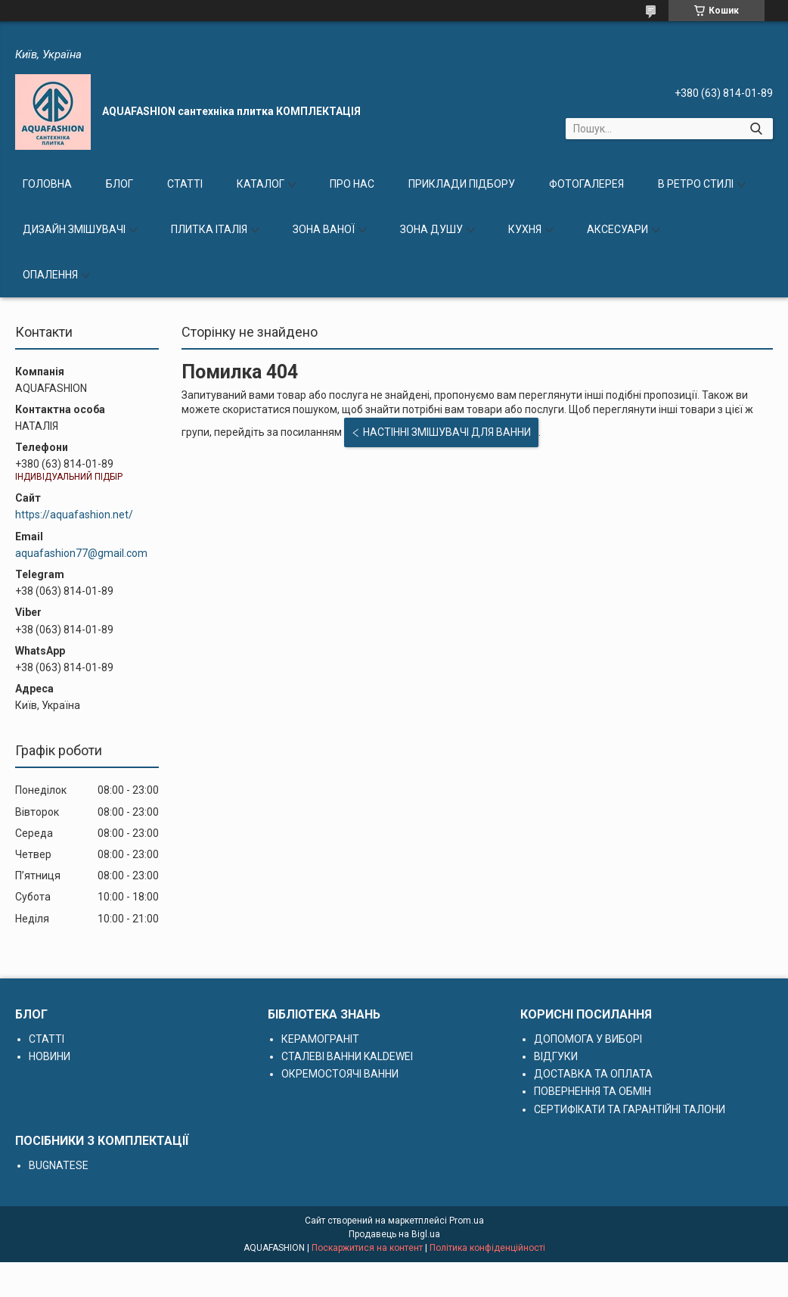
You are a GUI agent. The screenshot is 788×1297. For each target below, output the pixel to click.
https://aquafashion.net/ (74, 515)
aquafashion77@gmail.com (81, 553)
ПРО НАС (352, 184)
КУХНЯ (524, 229)
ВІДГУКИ (556, 1056)
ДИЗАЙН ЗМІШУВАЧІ (74, 229)
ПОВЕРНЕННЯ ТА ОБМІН (592, 1091)
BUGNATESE (58, 1165)
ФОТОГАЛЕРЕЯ (586, 184)
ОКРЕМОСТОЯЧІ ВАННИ (340, 1074)
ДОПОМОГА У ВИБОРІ (588, 1039)
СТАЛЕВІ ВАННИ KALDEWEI (347, 1056)
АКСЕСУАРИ (617, 229)
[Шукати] (756, 128)
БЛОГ (119, 184)
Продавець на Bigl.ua (394, 1234)
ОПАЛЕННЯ (50, 275)
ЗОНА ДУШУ (431, 229)
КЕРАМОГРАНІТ (320, 1039)
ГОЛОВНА (47, 184)
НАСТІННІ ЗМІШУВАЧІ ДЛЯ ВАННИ (447, 432)
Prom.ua (466, 1220)
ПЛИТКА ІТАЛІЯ (209, 229)
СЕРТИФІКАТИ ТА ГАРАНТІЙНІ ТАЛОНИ (629, 1109)
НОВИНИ (49, 1056)
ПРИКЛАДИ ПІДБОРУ (461, 184)
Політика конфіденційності (487, 1248)
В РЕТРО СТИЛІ (696, 184)
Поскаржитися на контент (367, 1248)
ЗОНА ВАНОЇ (324, 229)
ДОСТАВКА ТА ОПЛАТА (593, 1074)
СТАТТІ (185, 184)
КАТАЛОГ (260, 184)
